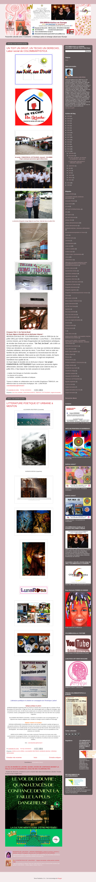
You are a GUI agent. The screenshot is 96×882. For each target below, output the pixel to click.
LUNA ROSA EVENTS (29, 392)
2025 (68, 118)
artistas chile (68, 220)
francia (67, 295)
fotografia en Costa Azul (71, 284)
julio (70, 168)
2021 (68, 128)
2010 (68, 182)
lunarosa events (69, 325)
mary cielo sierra (69, 349)
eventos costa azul (70, 268)
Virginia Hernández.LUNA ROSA (76, 77)
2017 (68, 137)
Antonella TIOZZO (70, 201)
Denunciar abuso (71, 398)
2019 (68, 132)
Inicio (35, 757)
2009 (68, 185)
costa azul (68, 246)
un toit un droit (69, 384)
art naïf (67, 206)
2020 (68, 130)
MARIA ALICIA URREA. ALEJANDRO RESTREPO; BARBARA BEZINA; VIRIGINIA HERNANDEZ (77, 342)
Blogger (60, 878)
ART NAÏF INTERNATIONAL (73, 209)
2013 (68, 146)
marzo (70, 175)
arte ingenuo (68, 214)
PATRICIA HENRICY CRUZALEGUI (75, 362)
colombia (67, 240)
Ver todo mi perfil (69, 108)
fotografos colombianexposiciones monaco (76, 292)
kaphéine (67, 309)
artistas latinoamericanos (72, 223)
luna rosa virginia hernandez (72, 320)
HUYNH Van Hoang (70, 306)
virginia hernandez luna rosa (72, 389)
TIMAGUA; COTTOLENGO (43, 392)
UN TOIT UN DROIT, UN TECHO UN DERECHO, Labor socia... (77, 158)
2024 (68, 121)
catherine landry (69, 238)
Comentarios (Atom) (37, 762)
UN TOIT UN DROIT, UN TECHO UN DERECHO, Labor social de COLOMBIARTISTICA (33, 49)
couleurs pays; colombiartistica (73, 254)
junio (70, 170)
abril (70, 173)
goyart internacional (70, 303)
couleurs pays (69, 251)
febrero (71, 177)
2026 (68, 116)
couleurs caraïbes (70, 249)
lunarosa (67, 322)
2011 (68, 151)
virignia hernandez (70, 392)
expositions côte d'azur (71, 279)
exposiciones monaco (71, 270)
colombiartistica (69, 243)
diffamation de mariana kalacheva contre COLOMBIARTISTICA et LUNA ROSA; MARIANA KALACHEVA (76, 264)
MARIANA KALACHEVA (71, 346)
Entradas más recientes (14, 757)
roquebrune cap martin (71, 368)
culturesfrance (69, 259)
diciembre (71, 153)
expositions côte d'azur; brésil (73, 281)
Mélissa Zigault (69, 354)
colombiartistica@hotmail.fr (15, 385)
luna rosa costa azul (70, 314)
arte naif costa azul (70, 217)
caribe (67, 235)
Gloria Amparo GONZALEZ (72, 301)
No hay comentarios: (26, 390)
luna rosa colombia (17, 392)
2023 (68, 123)
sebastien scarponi (70, 373)
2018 (68, 135)
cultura (67, 257)
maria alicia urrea (70, 333)
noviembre (72, 155)
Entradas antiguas (55, 757)
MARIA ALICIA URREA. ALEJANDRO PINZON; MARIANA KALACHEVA (78, 337)
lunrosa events (69, 328)
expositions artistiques (71, 273)
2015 (68, 142)
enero (70, 180)
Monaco (67, 357)
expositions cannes (70, 276)
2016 (68, 139)
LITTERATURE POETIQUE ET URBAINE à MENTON (76, 162)
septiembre (72, 166)
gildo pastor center (70, 298)
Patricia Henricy (69, 359)
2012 (68, 149)
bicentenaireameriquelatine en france (75, 232)
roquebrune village (70, 370)
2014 (68, 144)
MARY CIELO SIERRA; (71, 351)
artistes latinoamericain (71, 225)
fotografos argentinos (71, 290)
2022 (68, 125)
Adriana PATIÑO (69, 194)
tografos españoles (70, 381)
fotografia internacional (71, 287)
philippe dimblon (69, 365)
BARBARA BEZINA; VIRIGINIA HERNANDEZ (77, 228)
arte (66, 212)
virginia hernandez (56, 392)
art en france (68, 203)
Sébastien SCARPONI (71, 376)
